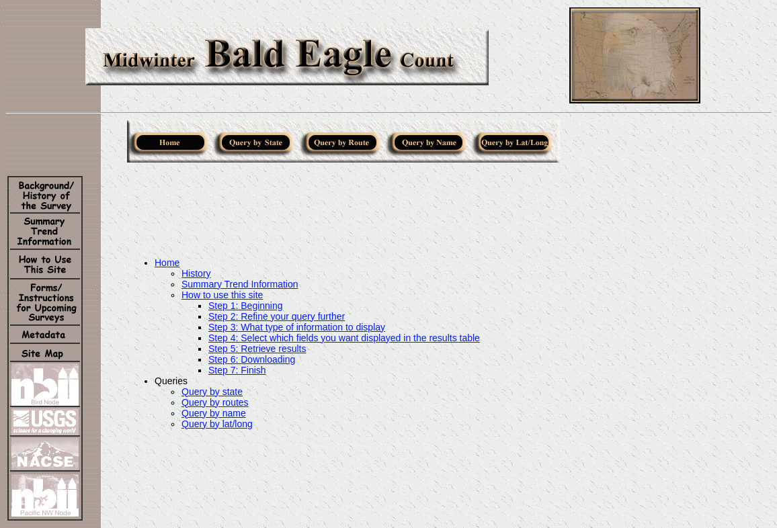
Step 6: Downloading (251, 359)
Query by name (213, 413)
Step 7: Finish (237, 370)
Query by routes (215, 402)
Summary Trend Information (239, 284)
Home (167, 262)
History (196, 273)
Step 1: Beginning (245, 305)
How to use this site (222, 295)
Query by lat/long (217, 424)
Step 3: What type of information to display (296, 327)
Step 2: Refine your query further (276, 316)
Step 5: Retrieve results (257, 348)
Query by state (212, 391)
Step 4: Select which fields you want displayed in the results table (344, 338)
